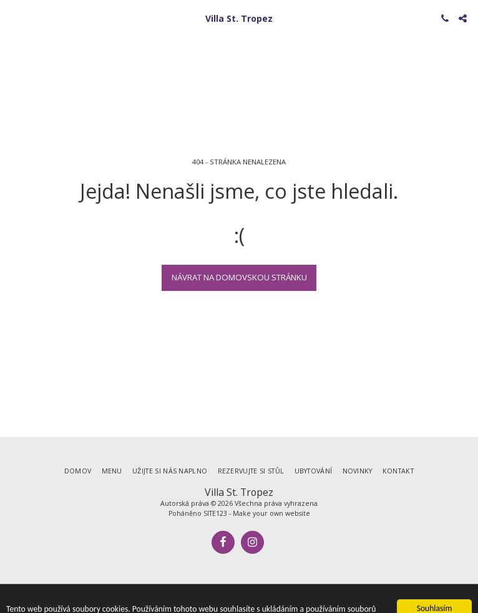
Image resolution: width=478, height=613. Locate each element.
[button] (13, 18)
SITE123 (215, 513)
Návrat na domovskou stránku (239, 277)
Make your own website (271, 513)
